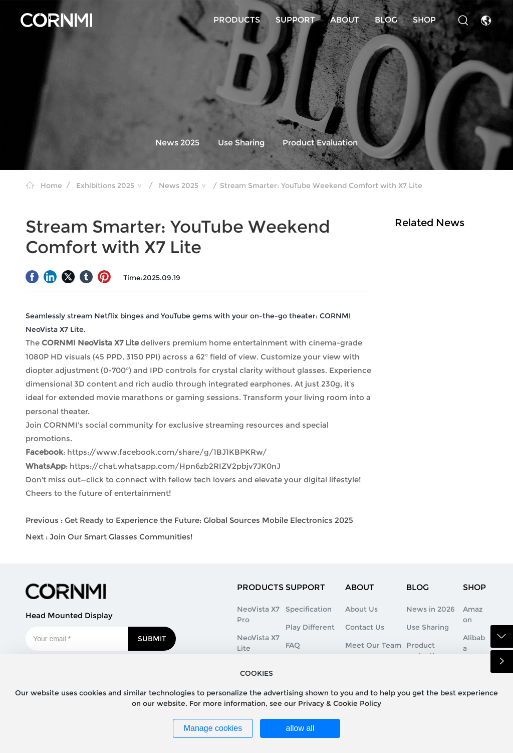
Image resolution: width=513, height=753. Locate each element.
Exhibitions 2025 (105, 185)
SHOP (424, 20)
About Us (361, 609)
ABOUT (344, 20)
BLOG (386, 20)
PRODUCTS (236, 20)
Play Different (310, 627)
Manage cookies (213, 728)
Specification (309, 609)
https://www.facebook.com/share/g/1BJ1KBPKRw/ (167, 452)
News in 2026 (430, 609)
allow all (300, 728)
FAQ (293, 645)
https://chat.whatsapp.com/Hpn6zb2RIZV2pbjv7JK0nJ (175, 466)
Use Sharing (241, 143)
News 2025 (177, 143)
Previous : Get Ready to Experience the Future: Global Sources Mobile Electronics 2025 (189, 520)
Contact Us (364, 627)
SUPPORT (295, 20)
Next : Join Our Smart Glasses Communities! (109, 536)
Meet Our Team (373, 645)
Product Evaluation (320, 143)
